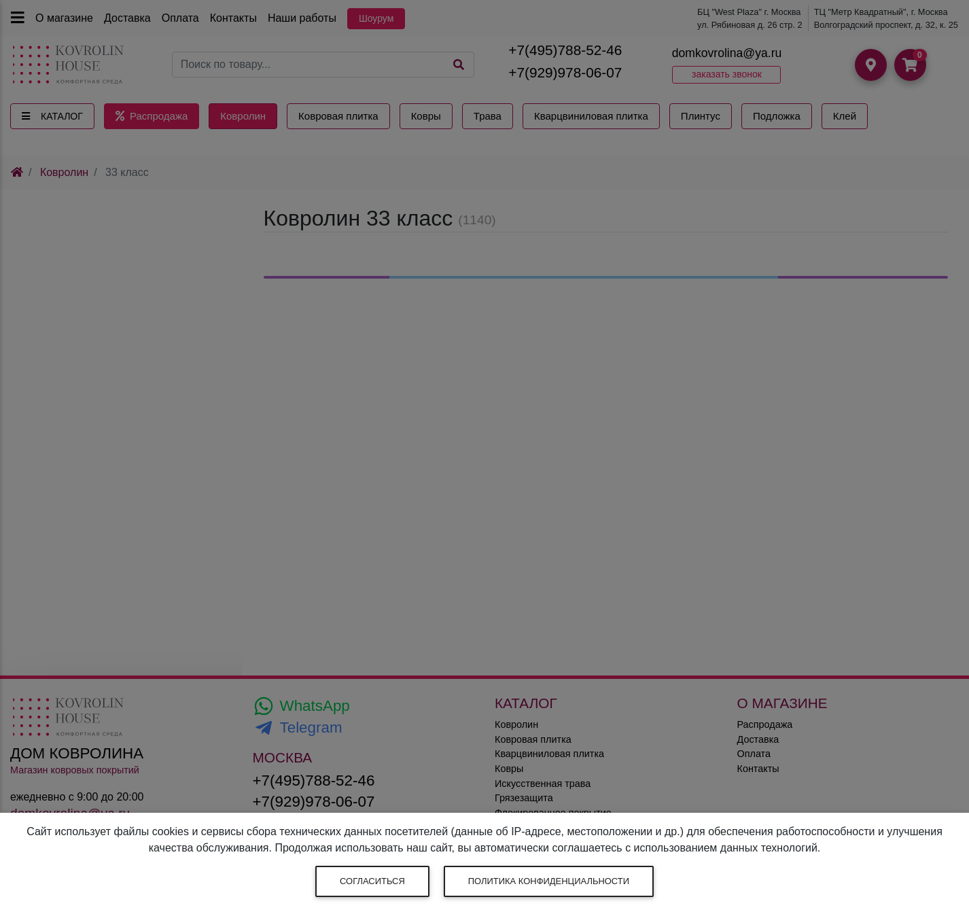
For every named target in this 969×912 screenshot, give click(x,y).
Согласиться (372, 881)
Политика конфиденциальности (548, 881)
